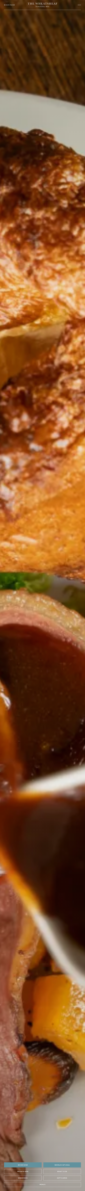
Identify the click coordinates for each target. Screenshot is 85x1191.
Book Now (9, 5)
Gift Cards (62, 1178)
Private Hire (23, 1171)
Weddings (23, 1178)
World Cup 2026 (62, 1165)
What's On (62, 1171)
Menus (43, 1184)
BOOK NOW (23, 1165)
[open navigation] (79, 5)
